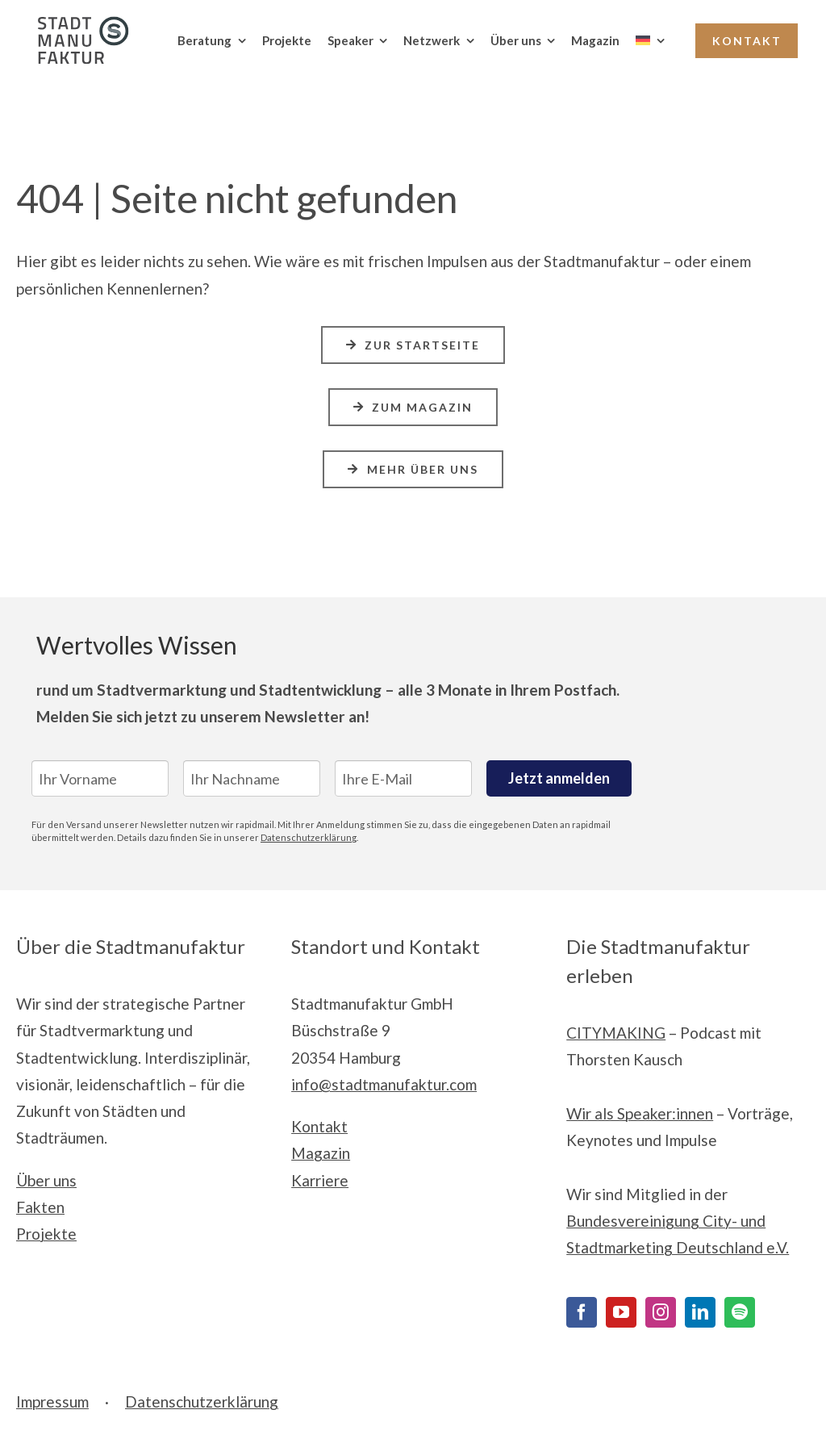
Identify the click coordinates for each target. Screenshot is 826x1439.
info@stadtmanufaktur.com (384, 1084)
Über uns (46, 1180)
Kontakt (319, 1126)
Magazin (320, 1153)
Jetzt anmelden (559, 778)
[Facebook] (581, 1312)
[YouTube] (621, 1312)
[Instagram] (660, 1312)
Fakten (40, 1207)
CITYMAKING (615, 1032)
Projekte (46, 1233)
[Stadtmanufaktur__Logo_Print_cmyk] (76, 24)
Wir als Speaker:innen (639, 1113)
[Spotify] (739, 1312)
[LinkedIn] (700, 1312)
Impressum (52, 1401)
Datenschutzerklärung (309, 837)
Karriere (319, 1180)
